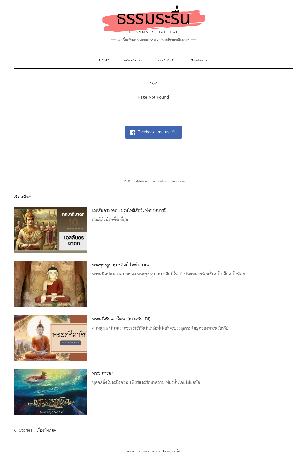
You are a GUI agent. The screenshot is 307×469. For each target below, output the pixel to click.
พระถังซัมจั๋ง (166, 60)
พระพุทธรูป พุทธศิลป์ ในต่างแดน (120, 264)
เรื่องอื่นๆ (23, 196)
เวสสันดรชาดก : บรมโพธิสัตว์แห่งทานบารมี (129, 210)
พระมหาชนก (103, 373)
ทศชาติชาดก (133, 60)
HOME (104, 60)
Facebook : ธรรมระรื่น (153, 132)
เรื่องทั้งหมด (199, 60)
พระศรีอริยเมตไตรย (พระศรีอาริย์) (121, 318)
